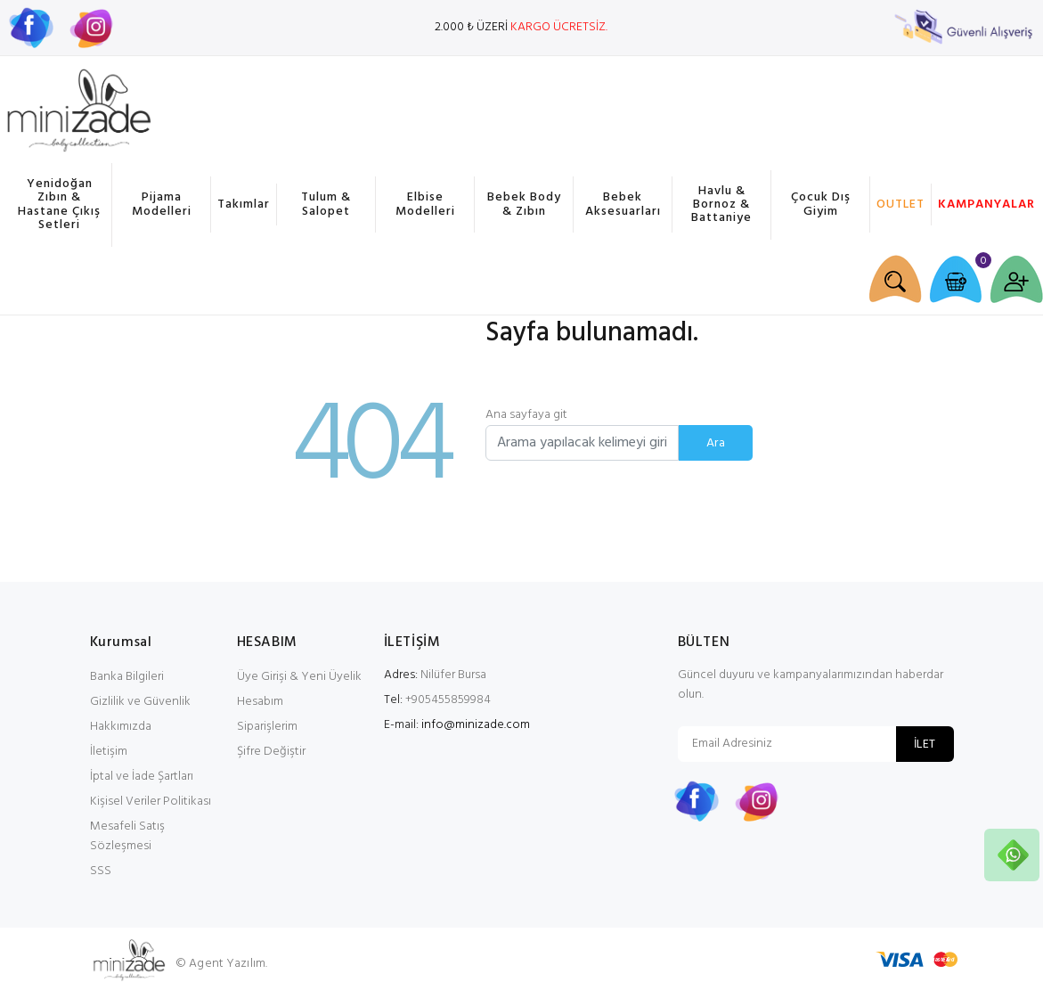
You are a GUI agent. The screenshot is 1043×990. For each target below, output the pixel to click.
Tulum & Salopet (326, 204)
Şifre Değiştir (271, 751)
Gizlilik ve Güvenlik (140, 701)
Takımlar (243, 204)
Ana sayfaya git (526, 415)
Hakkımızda (120, 726)
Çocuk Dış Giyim (821, 204)
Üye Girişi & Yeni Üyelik (299, 677)
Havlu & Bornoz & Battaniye (721, 205)
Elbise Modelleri (425, 204)
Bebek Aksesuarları (623, 204)
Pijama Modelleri (161, 204)
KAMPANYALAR (984, 204)
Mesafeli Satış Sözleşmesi (127, 836)
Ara (715, 443)
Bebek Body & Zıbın (524, 204)
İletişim (108, 751)
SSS (100, 871)
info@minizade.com (475, 725)
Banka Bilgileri (127, 677)
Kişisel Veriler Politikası (150, 801)
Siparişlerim (267, 726)
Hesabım (260, 701)
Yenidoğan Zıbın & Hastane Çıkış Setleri (59, 204)
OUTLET (900, 204)
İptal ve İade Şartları (141, 776)
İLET (925, 744)
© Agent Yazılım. (221, 963)
